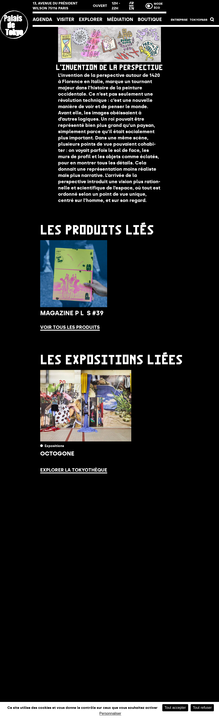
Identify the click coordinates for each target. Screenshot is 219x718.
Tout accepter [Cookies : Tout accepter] (175, 708)
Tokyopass (198, 19)
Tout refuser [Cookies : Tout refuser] (202, 708)
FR (131, 3)
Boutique (150, 19)
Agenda (42, 19)
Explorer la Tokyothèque (73, 470)
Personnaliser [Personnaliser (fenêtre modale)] (110, 713)
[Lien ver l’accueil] (16, 54)
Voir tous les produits (70, 327)
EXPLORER (90, 19)
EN (131, 8)
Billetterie (192, 7)
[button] (212, 20)
